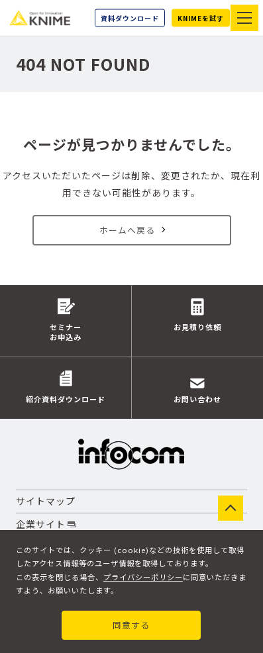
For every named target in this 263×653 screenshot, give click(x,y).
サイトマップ (46, 502)
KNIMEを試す (201, 18)
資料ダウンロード (130, 18)
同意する (131, 625)
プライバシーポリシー (143, 576)
